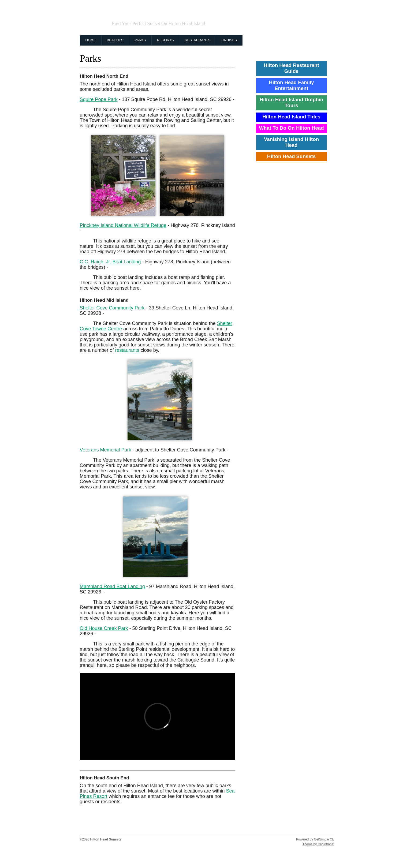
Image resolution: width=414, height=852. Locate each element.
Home (90, 40)
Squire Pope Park (99, 99)
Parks (140, 40)
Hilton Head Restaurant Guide (291, 68)
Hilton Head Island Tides (291, 116)
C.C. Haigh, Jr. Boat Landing (110, 261)
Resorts (165, 40)
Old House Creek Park (104, 628)
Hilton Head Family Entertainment (291, 85)
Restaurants (197, 40)
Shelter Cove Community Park (112, 308)
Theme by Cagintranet (318, 844)
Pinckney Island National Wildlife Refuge (123, 225)
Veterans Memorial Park (105, 450)
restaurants (127, 350)
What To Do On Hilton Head (291, 128)
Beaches (115, 40)
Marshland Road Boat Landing (112, 586)
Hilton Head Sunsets (170, 14)
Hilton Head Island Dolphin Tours (291, 102)
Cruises (229, 40)
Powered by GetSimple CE (315, 839)
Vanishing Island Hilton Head (291, 142)
